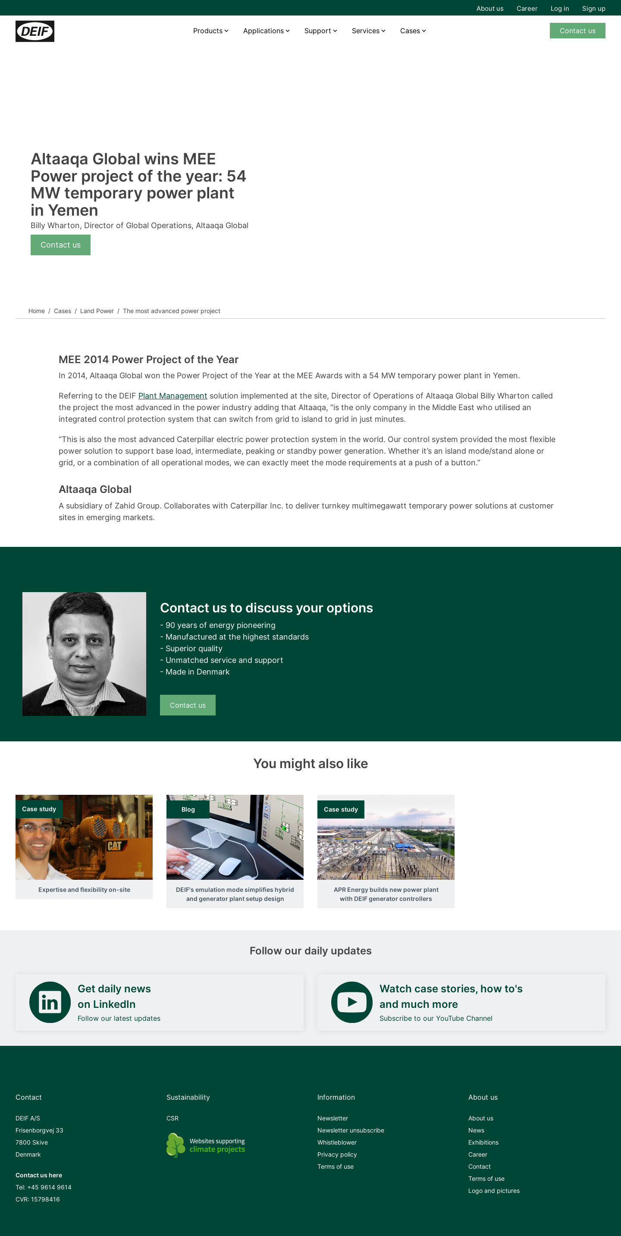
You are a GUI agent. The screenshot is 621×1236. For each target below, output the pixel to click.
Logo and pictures (494, 1190)
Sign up (593, 8)
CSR (172, 1118)
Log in (560, 8)
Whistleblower (337, 1142)
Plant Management (172, 395)
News (476, 1130)
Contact (479, 1166)
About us (490, 8)
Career (527, 8)
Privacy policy (337, 1154)
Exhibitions (483, 1142)
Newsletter (332, 1118)
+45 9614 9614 (49, 1187)
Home (36, 310)
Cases (410, 30)
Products (208, 30)
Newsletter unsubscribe (350, 1130)
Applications (263, 30)
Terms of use (335, 1166)
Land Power (97, 310)
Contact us (578, 30)
